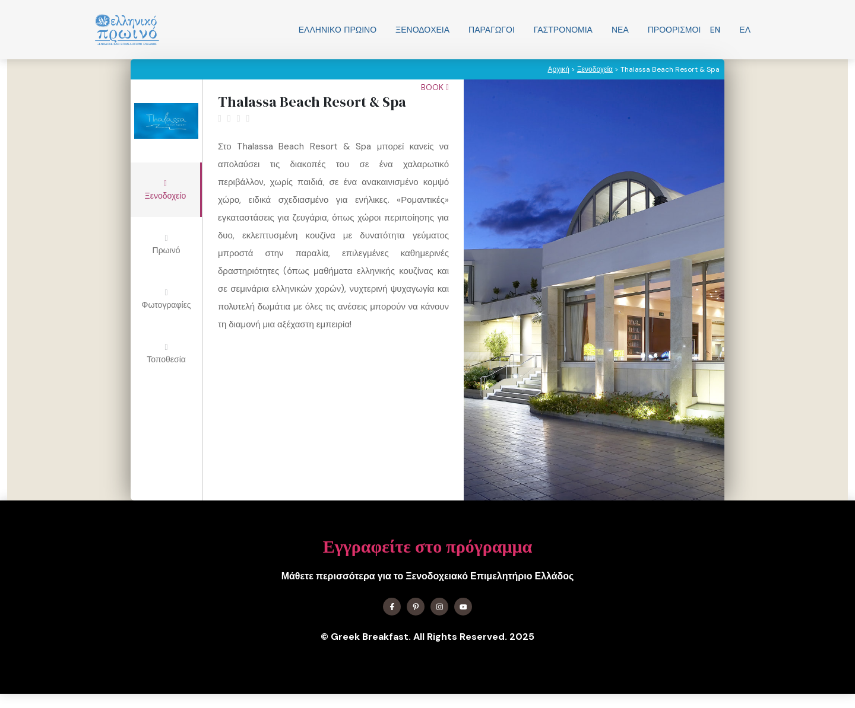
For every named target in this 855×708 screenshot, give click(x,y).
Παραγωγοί (491, 29)
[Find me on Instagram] (439, 606)
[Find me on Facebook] (392, 606)
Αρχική (558, 69)
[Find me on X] (416, 606)
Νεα (620, 29)
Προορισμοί (674, 29)
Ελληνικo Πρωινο (337, 29)
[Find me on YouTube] (463, 606)
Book (435, 87)
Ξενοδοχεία (422, 29)
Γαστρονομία (563, 29)
